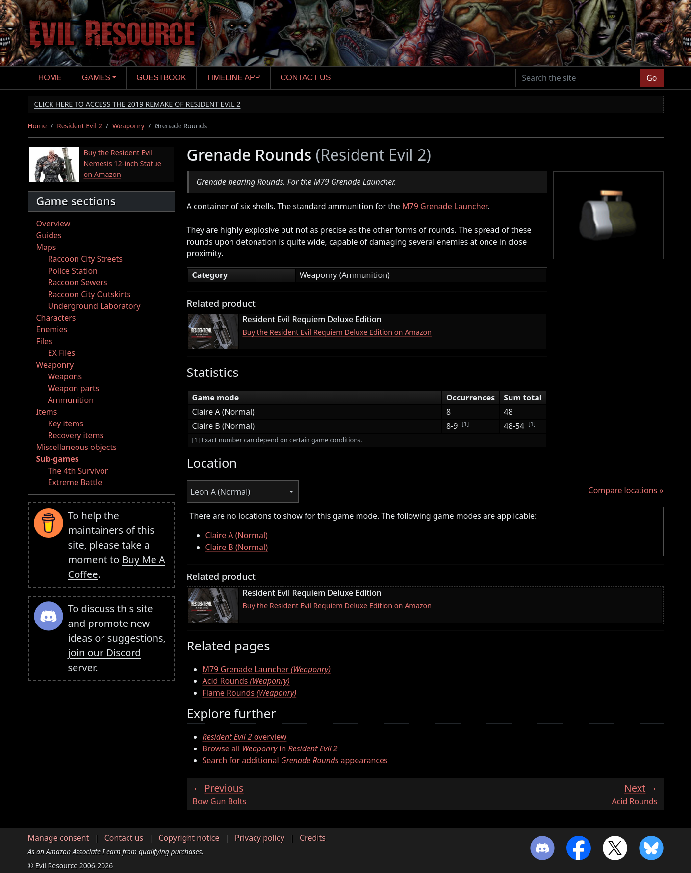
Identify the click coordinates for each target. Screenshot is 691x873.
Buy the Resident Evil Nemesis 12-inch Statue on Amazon (123, 163)
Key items (65, 423)
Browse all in (270, 748)
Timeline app (233, 78)
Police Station (73, 270)
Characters (56, 317)
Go (651, 78)
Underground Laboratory (94, 305)
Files (44, 341)
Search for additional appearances (295, 760)
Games (96, 78)
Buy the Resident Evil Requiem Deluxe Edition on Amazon (337, 332)
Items (46, 411)
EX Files (62, 353)
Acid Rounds (246, 680)
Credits (313, 837)
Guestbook (161, 78)
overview (245, 736)
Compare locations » (626, 490)
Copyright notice (188, 837)
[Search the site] (577, 78)
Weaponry (128, 125)
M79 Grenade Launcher (444, 206)
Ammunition (71, 400)
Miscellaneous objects (76, 447)
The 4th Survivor (78, 470)
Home (50, 78)
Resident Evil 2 (79, 125)
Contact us (306, 78)
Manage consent (58, 837)
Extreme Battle (75, 482)
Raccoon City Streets (85, 258)
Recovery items (76, 435)
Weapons (65, 376)
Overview (53, 223)
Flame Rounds (250, 692)
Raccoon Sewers (77, 282)
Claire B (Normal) (236, 547)
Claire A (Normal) (236, 535)
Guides (49, 235)
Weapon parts (74, 388)
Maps (46, 247)
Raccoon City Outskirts (89, 294)
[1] (465, 424)
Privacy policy (259, 837)
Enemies (52, 329)
